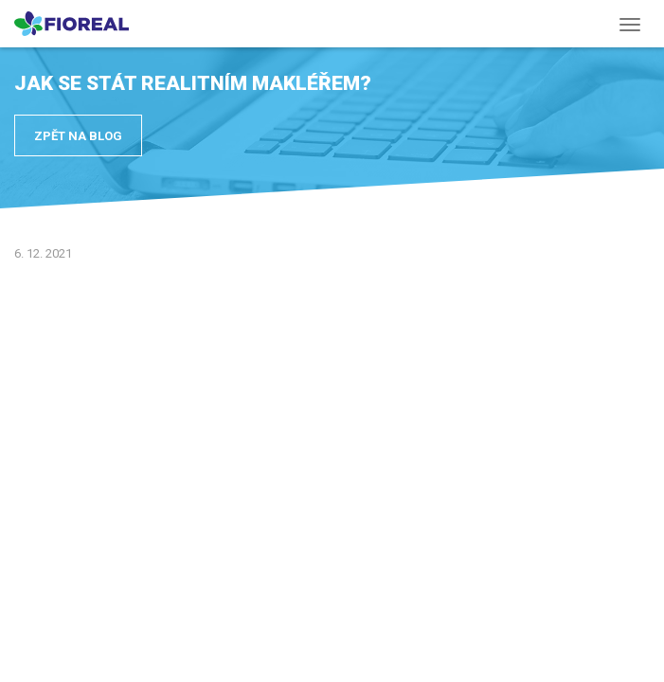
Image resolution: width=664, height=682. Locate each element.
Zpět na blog (78, 136)
